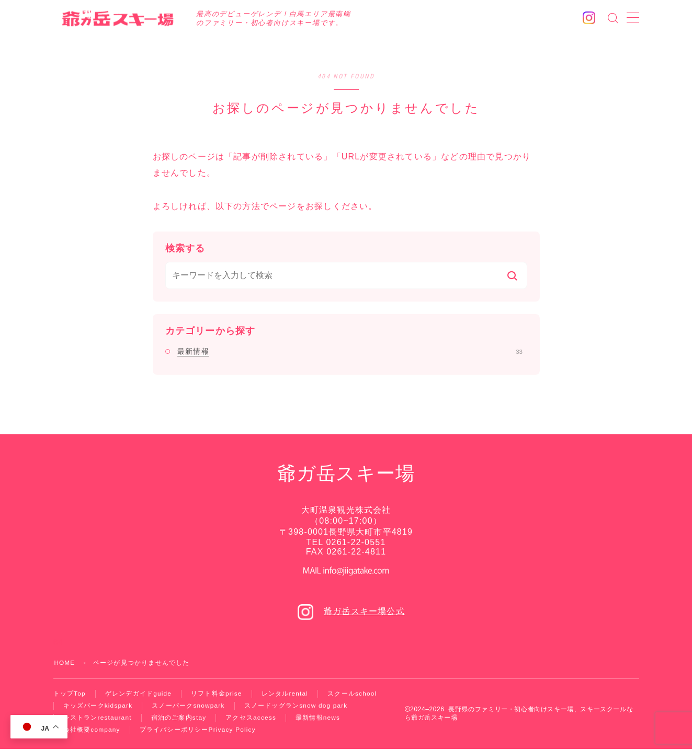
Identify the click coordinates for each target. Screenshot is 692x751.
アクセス (251, 719)
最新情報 (350, 351)
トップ (69, 694)
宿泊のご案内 (179, 719)
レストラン (97, 719)
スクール (353, 694)
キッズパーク (98, 706)
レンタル (285, 694)
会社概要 (92, 731)
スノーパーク (188, 706)
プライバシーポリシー (198, 731)
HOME (65, 662)
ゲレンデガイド (138, 694)
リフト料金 (217, 694)
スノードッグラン (297, 706)
